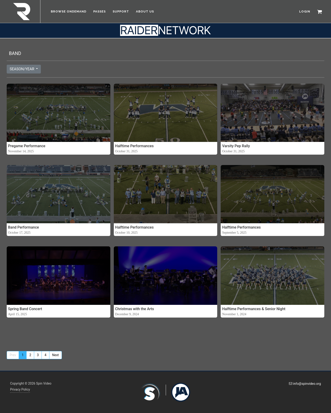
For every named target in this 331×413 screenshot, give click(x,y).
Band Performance (23, 227)
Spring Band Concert (25, 309)
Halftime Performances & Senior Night (253, 309)
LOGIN (304, 11)
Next (55, 355)
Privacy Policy (20, 389)
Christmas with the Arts (134, 309)
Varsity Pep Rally (236, 146)
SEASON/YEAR (22, 69)
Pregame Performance (26, 146)
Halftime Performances (134, 146)
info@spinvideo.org (305, 383)
